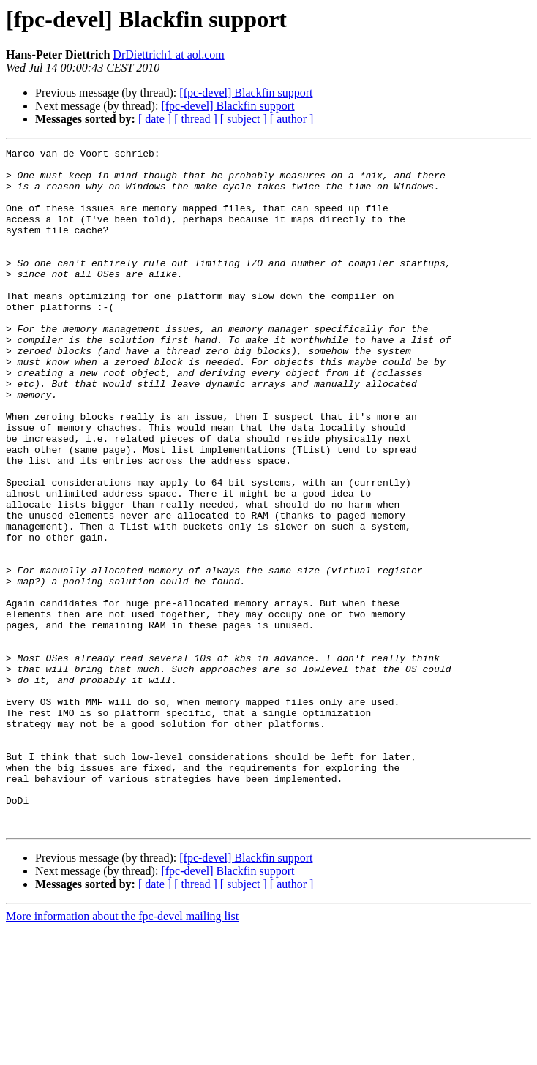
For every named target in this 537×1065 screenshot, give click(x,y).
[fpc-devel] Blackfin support (245, 92)
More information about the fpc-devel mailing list (122, 1052)
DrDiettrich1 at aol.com (168, 54)
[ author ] (292, 119)
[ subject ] (243, 119)
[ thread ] (195, 119)
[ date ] (154, 119)
